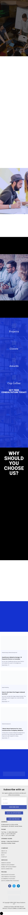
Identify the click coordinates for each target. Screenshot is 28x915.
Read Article (5, 665)
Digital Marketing (5, 687)
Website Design (5, 652)
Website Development (12, 652)
